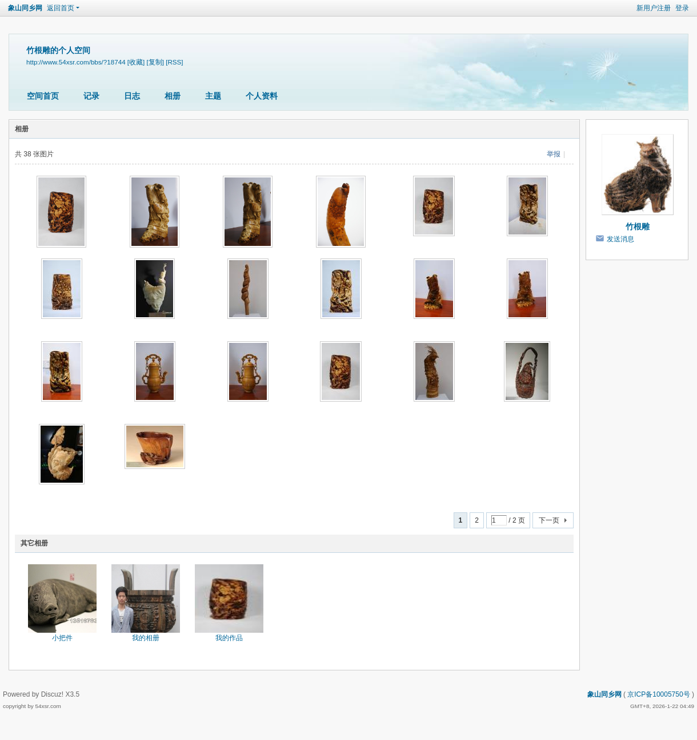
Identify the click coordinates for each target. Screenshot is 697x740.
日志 (132, 95)
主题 (213, 95)
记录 (91, 95)
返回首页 (60, 8)
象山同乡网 (25, 8)
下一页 (549, 520)
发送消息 (620, 239)
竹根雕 (638, 226)
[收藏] (136, 62)
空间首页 (43, 95)
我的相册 (145, 638)
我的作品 (229, 638)
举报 (553, 154)
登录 (682, 8)
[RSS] (174, 62)
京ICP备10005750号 (658, 694)
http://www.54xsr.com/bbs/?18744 (76, 62)
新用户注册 (653, 8)
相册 (173, 95)
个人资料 (262, 95)
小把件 (62, 638)
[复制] (155, 62)
